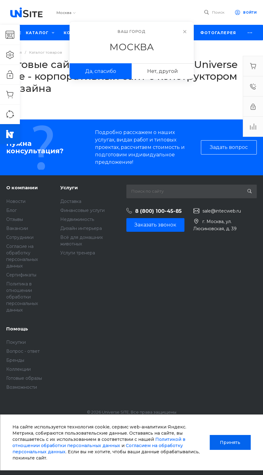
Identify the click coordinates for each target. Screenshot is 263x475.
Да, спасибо (100, 71)
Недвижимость (77, 219)
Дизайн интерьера (81, 228)
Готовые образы (24, 378)
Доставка (70, 201)
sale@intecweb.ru (221, 211)
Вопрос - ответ (23, 351)
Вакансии (17, 228)
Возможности (21, 387)
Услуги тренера (77, 253)
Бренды (15, 360)
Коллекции (18, 369)
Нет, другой (162, 71)
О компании (22, 187)
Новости (15, 201)
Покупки (16, 342)
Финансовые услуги (82, 210)
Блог (11, 210)
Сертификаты (21, 275)
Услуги (69, 187)
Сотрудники (20, 237)
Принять (230, 442)
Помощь (17, 329)
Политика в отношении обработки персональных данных (22, 297)
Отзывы (14, 219)
